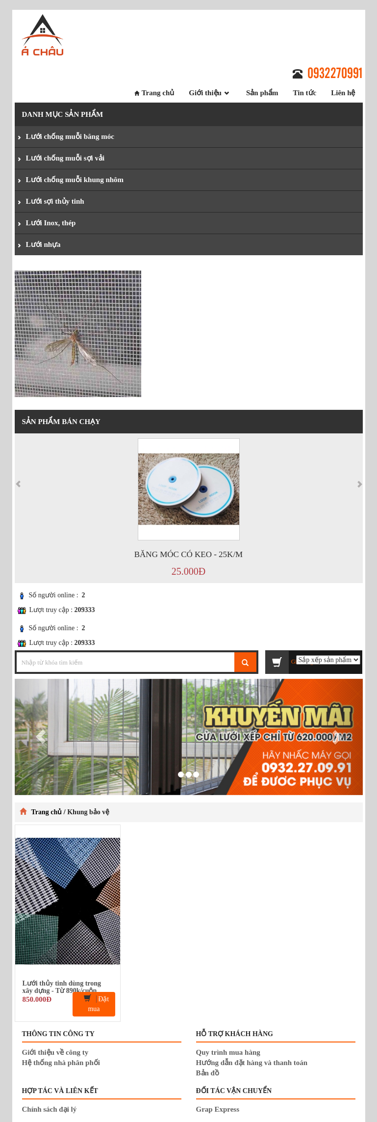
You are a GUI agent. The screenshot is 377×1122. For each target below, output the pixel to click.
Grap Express (217, 1109)
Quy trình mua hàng (228, 1052)
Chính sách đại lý (49, 1109)
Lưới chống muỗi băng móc (70, 136)
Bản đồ (207, 1073)
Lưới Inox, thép (51, 223)
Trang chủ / (49, 812)
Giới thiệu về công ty (55, 1052)
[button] (41, 737)
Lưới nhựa (43, 244)
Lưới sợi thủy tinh (55, 201)
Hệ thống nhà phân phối (61, 1063)
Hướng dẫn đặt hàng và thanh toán (252, 1063)
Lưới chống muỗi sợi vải (65, 158)
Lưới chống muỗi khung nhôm (75, 180)
